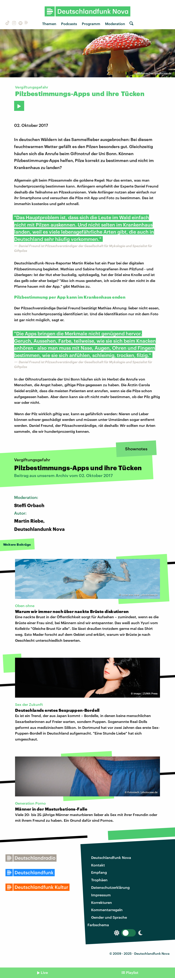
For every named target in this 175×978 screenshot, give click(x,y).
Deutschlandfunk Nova (111, 857)
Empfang (99, 872)
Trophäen (99, 880)
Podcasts (69, 23)
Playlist (132, 972)
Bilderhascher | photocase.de (154, 73)
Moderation (115, 23)
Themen (49, 23)
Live (44, 972)
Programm (91, 23)
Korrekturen (101, 902)
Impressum (101, 895)
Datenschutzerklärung (110, 887)
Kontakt (98, 865)
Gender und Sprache (109, 917)
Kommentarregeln (107, 910)
